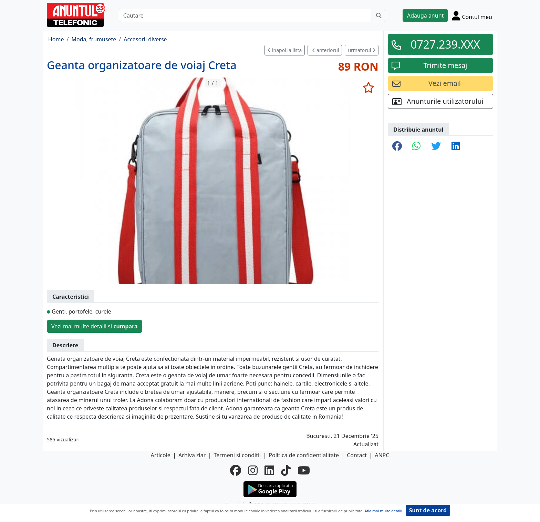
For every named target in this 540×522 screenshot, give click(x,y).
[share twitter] (436, 146)
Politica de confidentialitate (304, 455)
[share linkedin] (456, 146)
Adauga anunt (425, 15)
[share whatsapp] (416, 146)
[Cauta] (379, 15)
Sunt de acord (428, 510)
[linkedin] (269, 470)
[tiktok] (286, 470)
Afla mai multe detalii (383, 510)
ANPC (382, 455)
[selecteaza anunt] (368, 87)
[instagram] (253, 470)
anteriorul (325, 50)
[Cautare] (245, 15)
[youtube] (304, 470)
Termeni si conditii (237, 455)
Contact (357, 455)
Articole (160, 455)
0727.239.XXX (445, 44)
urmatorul (361, 50)
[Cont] (472, 15)
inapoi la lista (285, 50)
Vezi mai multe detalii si (94, 326)
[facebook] (235, 470)
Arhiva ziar (192, 455)
